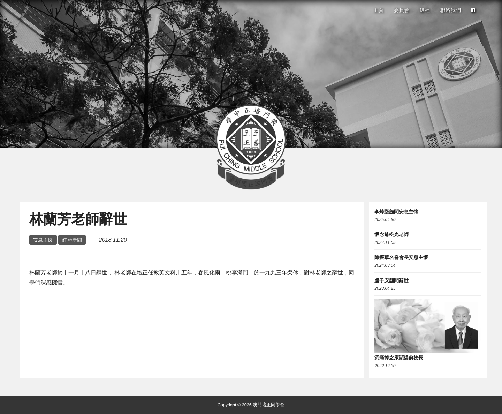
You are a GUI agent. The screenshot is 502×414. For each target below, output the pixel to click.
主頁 (378, 10)
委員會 (402, 10)
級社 (425, 10)
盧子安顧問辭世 (391, 280)
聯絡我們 (450, 10)
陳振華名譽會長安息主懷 (401, 257)
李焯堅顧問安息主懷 (396, 211)
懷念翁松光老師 (391, 234)
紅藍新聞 (72, 240)
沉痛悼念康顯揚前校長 (398, 357)
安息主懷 (43, 240)
